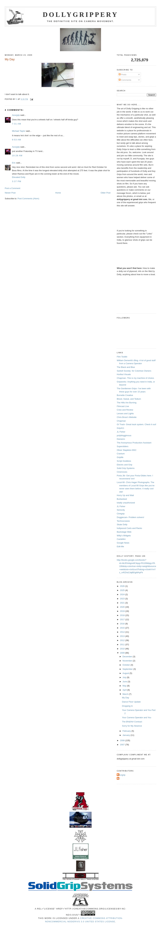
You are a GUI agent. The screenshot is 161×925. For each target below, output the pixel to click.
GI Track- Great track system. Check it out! (136, 424)
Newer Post (10, 193)
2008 (122, 740)
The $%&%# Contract (132, 721)
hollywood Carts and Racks (129, 528)
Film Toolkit (122, 356)
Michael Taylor (18, 131)
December (128, 656)
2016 (122, 623)
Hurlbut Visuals (124, 374)
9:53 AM (16, 139)
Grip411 (120, 428)
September (128, 669)
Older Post (105, 193)
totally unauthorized (126, 502)
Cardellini (121, 539)
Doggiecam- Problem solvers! (130, 517)
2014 (122, 632)
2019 (122, 611)
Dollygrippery (80, 14)
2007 (122, 744)
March (126, 694)
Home (58, 193)
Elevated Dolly (18, 177)
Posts (122, 74)
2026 (122, 586)
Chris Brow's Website (126, 417)
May (125, 686)
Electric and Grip (124, 464)
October (127, 665)
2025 (122, 590)
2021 (122, 603)
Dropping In (127, 706)
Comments (125, 80)
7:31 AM (16, 124)
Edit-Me (120, 546)
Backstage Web (124, 532)
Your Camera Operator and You (136, 717)
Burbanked (122, 499)
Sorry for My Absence (132, 726)
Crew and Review (125, 410)
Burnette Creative (125, 395)
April (125, 690)
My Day (125, 697)
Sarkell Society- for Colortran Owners (134, 371)
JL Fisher (121, 432)
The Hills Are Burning (126, 402)
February (127, 731)
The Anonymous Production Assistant (134, 442)
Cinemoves (122, 472)
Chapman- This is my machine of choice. (135, 378)
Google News (123, 543)
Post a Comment (12, 188)
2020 (122, 607)
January (127, 735)
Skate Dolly (122, 524)
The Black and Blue (126, 367)
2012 (122, 640)
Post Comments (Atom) (28, 198)
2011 (122, 644)
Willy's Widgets (124, 535)
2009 (122, 653)
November (128, 660)
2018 (122, 615)
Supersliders (122, 446)
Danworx (121, 439)
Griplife (120, 457)
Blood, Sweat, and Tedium (129, 399)
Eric (14, 163)
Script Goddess (124, 461)
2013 (122, 636)
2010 (122, 648)
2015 (122, 628)
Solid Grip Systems (126, 468)
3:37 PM (16, 181)
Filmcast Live (123, 406)
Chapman (121, 421)
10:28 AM (17, 155)
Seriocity (121, 510)
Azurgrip (16, 115)
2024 (122, 594)
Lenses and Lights (125, 413)
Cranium (121, 453)
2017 (122, 619)
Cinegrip (120, 513)
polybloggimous (124, 435)
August (126, 673)
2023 (122, 598)
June (125, 681)
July (125, 677)
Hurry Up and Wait (125, 495)
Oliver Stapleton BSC (126, 450)
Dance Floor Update (131, 702)
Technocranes (123, 521)
